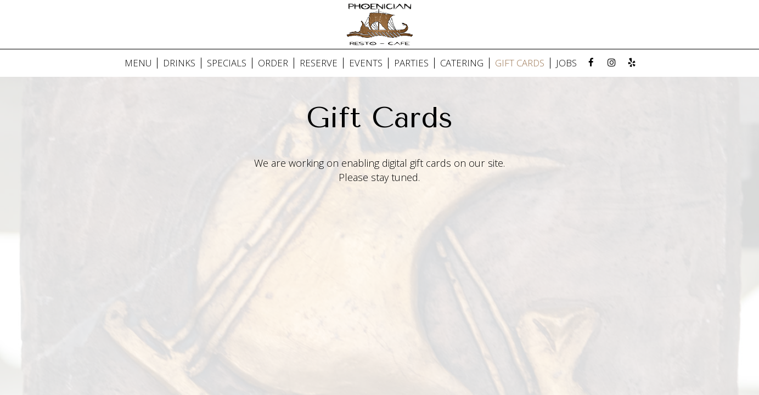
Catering (461, 63)
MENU (138, 63)
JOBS (566, 63)
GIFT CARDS (519, 63)
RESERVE (319, 63)
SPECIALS (226, 63)
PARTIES (411, 63)
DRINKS (179, 63)
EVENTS (366, 63)
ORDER (273, 63)
